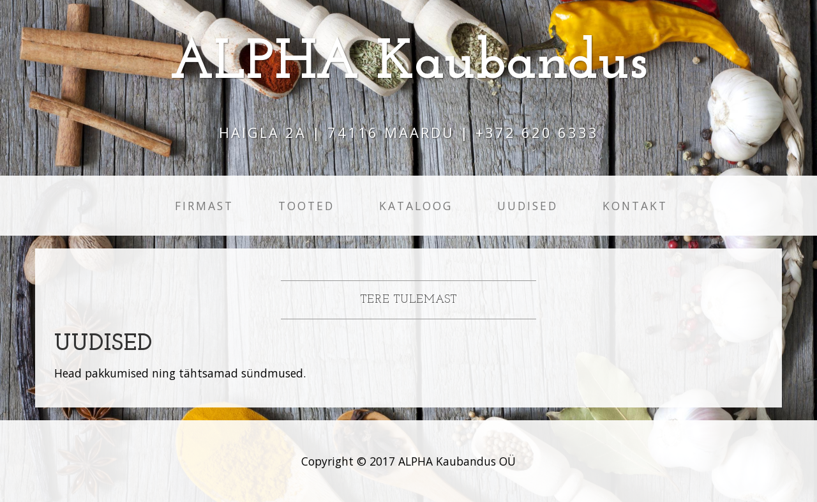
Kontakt (635, 205)
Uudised (527, 205)
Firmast (204, 205)
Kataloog (416, 205)
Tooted (306, 205)
